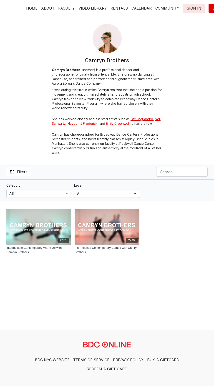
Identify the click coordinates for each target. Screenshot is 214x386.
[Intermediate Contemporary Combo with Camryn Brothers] (107, 250)
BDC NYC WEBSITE (52, 360)
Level (78, 185)
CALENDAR (141, 8)
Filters (18, 172)
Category (13, 185)
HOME (32, 8)
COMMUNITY (167, 8)
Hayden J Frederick (83, 123)
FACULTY (66, 8)
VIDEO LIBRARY (92, 8)
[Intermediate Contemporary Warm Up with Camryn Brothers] (38, 250)
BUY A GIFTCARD (163, 360)
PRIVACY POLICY (128, 360)
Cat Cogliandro (142, 119)
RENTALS (119, 8)
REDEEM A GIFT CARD (107, 369)
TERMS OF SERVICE (91, 360)
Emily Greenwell (118, 123)
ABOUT (48, 8)
